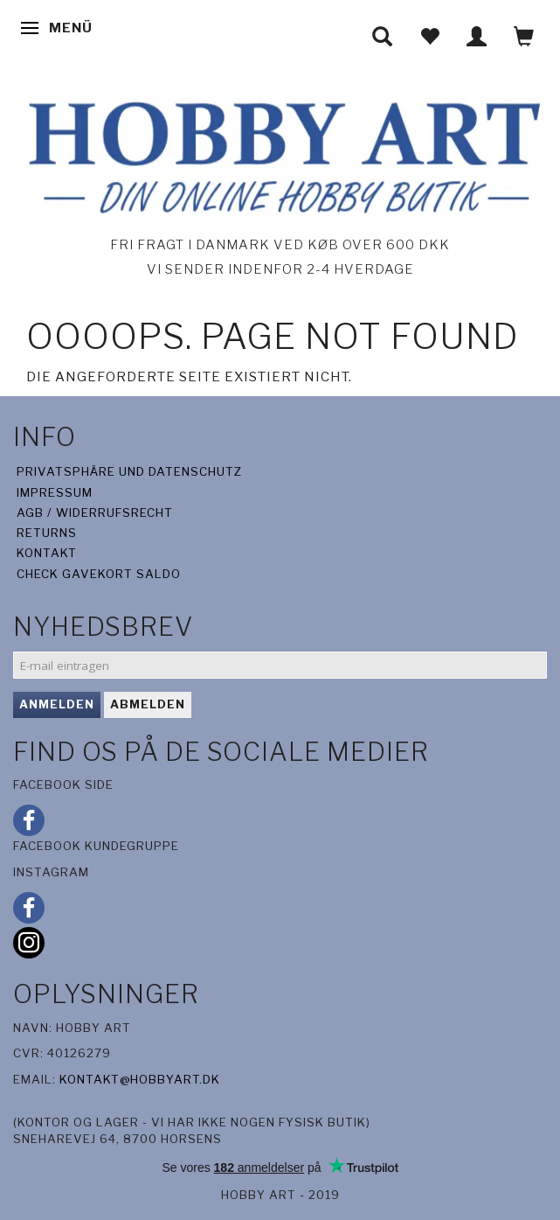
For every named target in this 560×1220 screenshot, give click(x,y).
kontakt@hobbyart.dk (139, 1079)
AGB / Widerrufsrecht (95, 512)
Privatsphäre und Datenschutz (130, 471)
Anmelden (56, 704)
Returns (47, 533)
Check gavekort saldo (99, 574)
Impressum (55, 492)
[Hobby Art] (280, 154)
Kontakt (47, 553)
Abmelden (147, 704)
